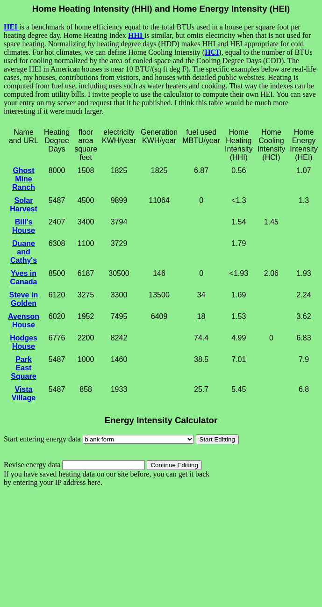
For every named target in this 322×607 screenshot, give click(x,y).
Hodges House (23, 342)
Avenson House (23, 320)
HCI (212, 52)
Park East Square (23, 367)
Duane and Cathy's (23, 251)
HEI (11, 27)
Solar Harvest (23, 204)
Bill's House (23, 226)
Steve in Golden (23, 299)
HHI (136, 35)
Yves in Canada (23, 277)
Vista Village (24, 393)
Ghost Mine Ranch (23, 178)
